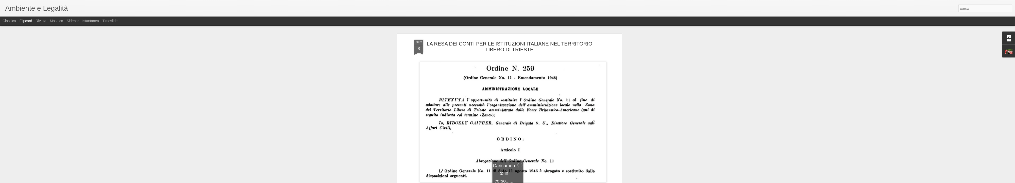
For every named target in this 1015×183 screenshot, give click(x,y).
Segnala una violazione (544, 180)
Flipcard (26, 21)
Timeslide (110, 21)
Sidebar (72, 21)
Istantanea (90, 21)
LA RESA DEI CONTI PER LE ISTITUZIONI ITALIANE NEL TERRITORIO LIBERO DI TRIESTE (510, 26)
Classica (9, 21)
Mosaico (56, 21)
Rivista (41, 21)
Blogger (523, 180)
